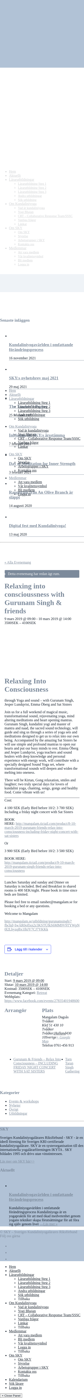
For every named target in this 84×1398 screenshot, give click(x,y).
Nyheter (15, 1105)
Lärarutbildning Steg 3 (34, 411)
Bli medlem (26, 490)
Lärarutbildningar (21, 399)
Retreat (42, 993)
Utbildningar (18, 1113)
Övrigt (13, 1109)
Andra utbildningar (31, 415)
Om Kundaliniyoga (23, 426)
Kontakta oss (27, 470)
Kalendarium (18, 1379)
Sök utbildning (28, 419)
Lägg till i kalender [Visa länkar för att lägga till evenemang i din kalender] (28, 949)
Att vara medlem (30, 482)
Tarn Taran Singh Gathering (72, 1065)
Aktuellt (15, 394)
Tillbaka (24, 1299)
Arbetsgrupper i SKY (33, 466)
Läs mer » (50, 1224)
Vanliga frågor (28, 442)
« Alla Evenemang (17, 562)
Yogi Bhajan (27, 434)
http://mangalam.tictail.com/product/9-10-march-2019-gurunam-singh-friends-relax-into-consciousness (39, 866)
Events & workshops (24, 1101)
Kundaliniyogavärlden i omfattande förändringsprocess (41, 1197)
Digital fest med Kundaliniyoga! (37, 525)
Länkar (23, 446)
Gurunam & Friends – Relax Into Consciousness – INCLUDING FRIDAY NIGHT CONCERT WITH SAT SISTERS (37, 1065)
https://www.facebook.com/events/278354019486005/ (43, 1001)
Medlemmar (17, 478)
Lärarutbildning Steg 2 (34, 407)
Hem (12, 390)
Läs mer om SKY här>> (17, 1161)
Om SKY (15, 454)
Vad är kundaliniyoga (33, 430)
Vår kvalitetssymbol (32, 486)
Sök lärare (16, 1383)
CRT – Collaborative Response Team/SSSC (49, 438)
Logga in (24, 494)
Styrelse (24, 462)
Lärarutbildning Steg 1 (34, 403)
